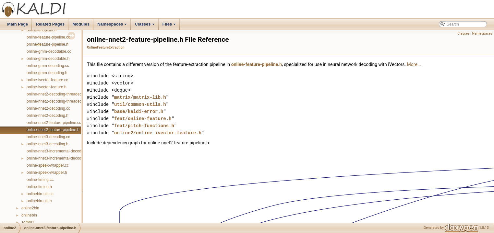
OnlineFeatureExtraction (105, 47)
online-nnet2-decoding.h (47, 115)
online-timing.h (39, 186)
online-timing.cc (40, 179)
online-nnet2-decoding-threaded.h (56, 101)
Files (170, 26)
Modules (81, 24)
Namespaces (112, 26)
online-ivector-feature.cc (47, 80)
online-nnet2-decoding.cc (48, 108)
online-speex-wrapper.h (47, 172)
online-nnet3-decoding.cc (48, 137)
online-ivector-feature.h (46, 87)
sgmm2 (27, 222)
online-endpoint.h (41, 30)
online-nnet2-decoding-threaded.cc (57, 94)
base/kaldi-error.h (138, 111)
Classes (145, 26)
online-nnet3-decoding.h (47, 144)
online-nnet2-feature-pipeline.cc (54, 122)
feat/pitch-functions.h (144, 126)
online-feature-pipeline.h (47, 44)
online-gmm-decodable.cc (49, 51)
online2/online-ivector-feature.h (157, 133)
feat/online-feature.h (142, 119)
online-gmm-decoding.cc (48, 65)
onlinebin (29, 215)
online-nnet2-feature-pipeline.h (53, 130)
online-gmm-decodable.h (48, 58)
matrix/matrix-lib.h (140, 97)
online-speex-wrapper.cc (48, 165)
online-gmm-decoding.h (47, 73)
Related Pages (50, 24)
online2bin (30, 208)
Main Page (17, 24)
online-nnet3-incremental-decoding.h (58, 158)
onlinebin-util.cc (40, 194)
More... (414, 64)
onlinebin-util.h (39, 201)
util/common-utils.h (140, 104)
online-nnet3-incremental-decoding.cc (59, 151)
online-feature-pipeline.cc (48, 37)
